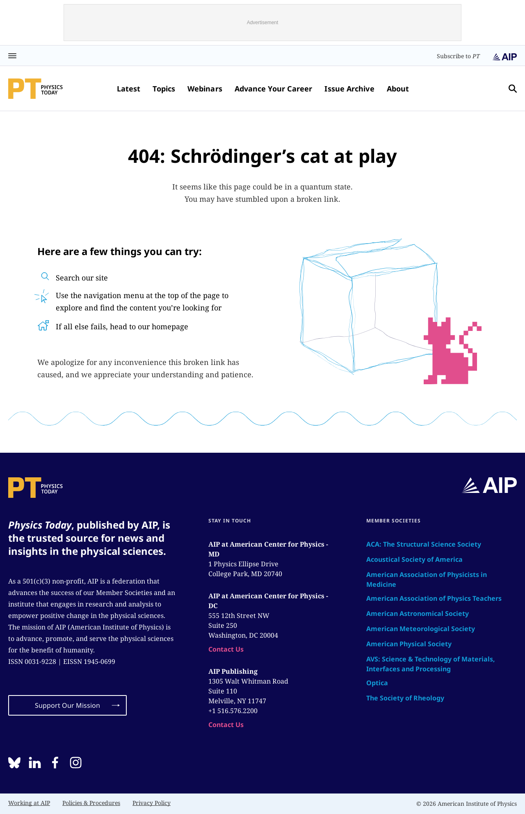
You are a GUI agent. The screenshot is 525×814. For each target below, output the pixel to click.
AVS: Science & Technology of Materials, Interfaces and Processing (430, 663)
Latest (129, 88)
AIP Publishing (233, 671)
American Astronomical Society (417, 613)
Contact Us (226, 649)
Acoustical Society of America (414, 559)
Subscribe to (458, 56)
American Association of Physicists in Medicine (426, 579)
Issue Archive (349, 88)
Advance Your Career (274, 88)
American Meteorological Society (420, 628)
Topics (164, 88)
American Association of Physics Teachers (434, 598)
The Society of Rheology (405, 697)
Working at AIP (29, 803)
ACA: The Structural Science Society (423, 544)
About (398, 88)
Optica (377, 682)
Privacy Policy (151, 803)
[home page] (35, 88)
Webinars (204, 88)
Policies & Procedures (91, 803)
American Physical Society (409, 643)
